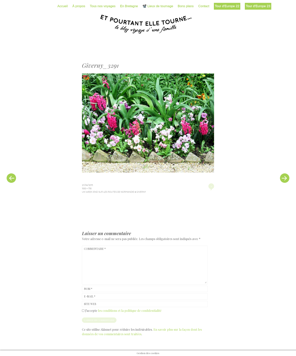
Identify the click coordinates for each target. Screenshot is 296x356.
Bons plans (186, 6)
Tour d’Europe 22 (227, 6)
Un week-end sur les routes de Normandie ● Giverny (114, 191)
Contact (203, 6)
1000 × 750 (87, 188)
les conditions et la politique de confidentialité (129, 311)
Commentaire (95, 249)
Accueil (62, 6)
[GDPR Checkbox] (83, 310)
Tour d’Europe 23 (258, 6)
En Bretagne (129, 6)
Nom (88, 289)
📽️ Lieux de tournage (158, 6)
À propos (78, 6)
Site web (90, 304)
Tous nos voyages (103, 6)
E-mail (89, 296)
